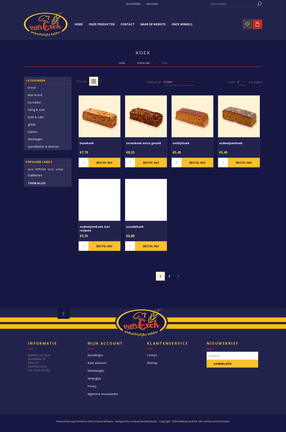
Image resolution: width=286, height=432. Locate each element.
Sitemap (152, 363)
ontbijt (59, 169)
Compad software (103, 421)
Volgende (178, 276)
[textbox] (232, 4)
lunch (51, 169)
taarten (32, 132)
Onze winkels (182, 24)
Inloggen (152, 3)
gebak (32, 124)
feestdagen (35, 139)
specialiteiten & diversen (43, 146)
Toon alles (36, 183)
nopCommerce (78, 421)
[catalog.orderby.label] (179, 82)
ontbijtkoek (181, 143)
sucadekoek (135, 227)
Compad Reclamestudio (143, 421)
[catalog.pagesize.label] (242, 82)
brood (32, 88)
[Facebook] (64, 313)
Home (122, 63)
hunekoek (87, 143)
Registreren (133, 3)
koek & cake (36, 117)
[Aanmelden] (232, 356)
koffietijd (41, 169)
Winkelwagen (95, 371)
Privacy (92, 386)
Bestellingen (95, 355)
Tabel (93, 81)
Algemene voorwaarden (102, 394)
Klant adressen (96, 363)
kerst (31, 169)
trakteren (35, 175)
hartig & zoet (36, 110)
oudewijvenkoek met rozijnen (95, 228)
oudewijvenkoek (231, 143)
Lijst (102, 81)
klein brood (35, 95)
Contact (152, 355)
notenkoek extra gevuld (143, 143)
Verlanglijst (94, 378)
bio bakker (34, 102)
